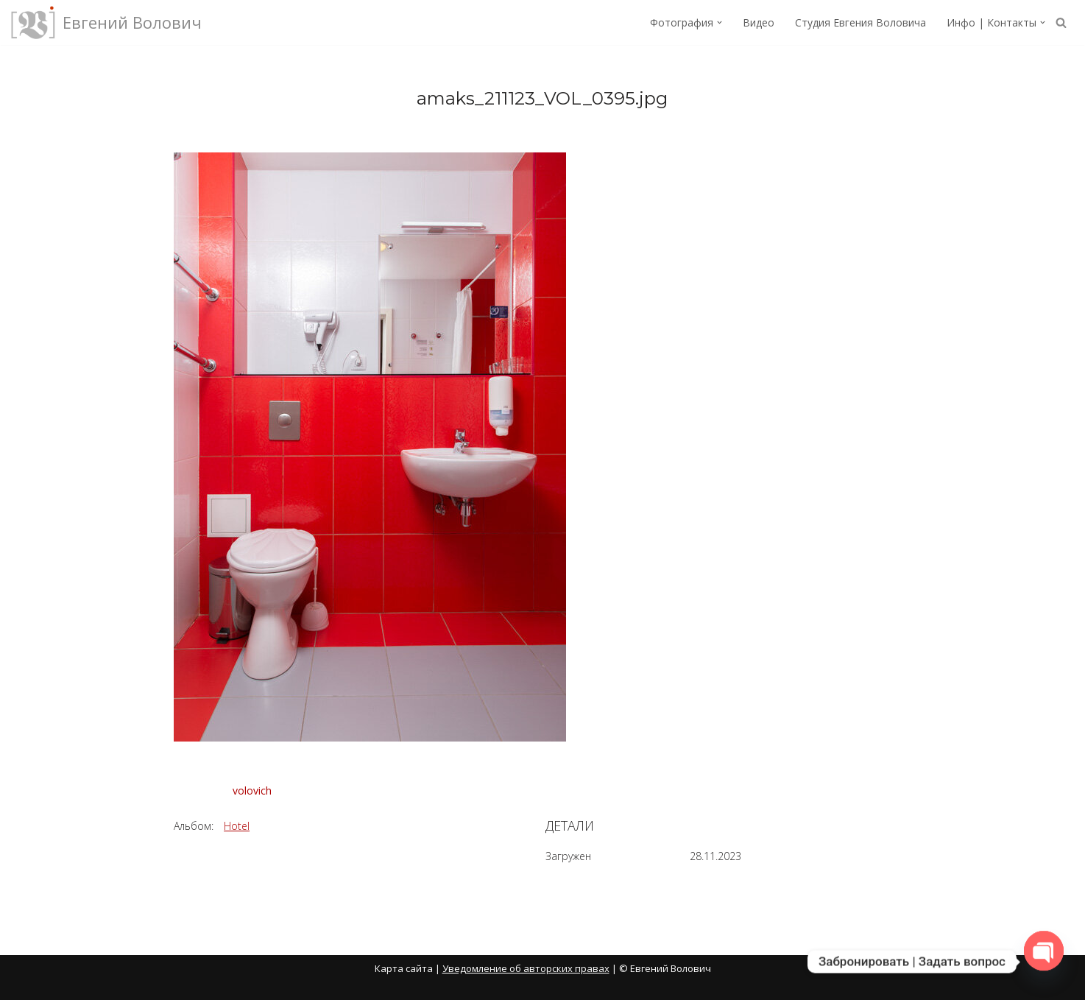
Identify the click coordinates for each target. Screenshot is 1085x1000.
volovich (252, 790)
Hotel (237, 826)
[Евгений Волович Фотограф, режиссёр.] (106, 22)
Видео (758, 22)
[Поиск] (1061, 22)
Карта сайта (404, 968)
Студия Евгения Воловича (860, 22)
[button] (719, 22)
